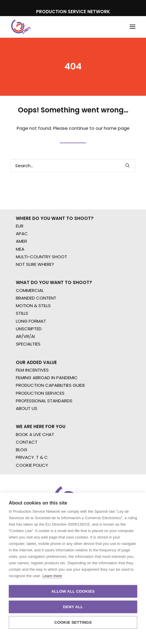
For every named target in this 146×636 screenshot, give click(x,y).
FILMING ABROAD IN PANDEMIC (47, 378)
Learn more (52, 576)
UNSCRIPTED (29, 329)
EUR (19, 226)
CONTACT (27, 442)
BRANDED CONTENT (36, 298)
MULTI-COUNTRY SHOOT (41, 257)
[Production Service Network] (21, 27)
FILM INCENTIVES (32, 370)
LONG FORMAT (31, 321)
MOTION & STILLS (33, 305)
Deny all (73, 607)
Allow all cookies (73, 591)
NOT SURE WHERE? (35, 264)
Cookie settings (73, 622)
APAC (22, 233)
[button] (132, 26)
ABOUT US (26, 408)
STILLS (22, 313)
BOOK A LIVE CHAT (35, 434)
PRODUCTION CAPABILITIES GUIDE (50, 385)
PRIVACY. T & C (32, 457)
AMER (21, 241)
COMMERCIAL (30, 290)
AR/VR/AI (25, 336)
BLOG (21, 450)
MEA (20, 249)
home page (117, 128)
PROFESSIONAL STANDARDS (44, 401)
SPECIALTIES (28, 344)
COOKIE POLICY (32, 465)
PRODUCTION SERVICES (40, 393)
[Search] (73, 165)
